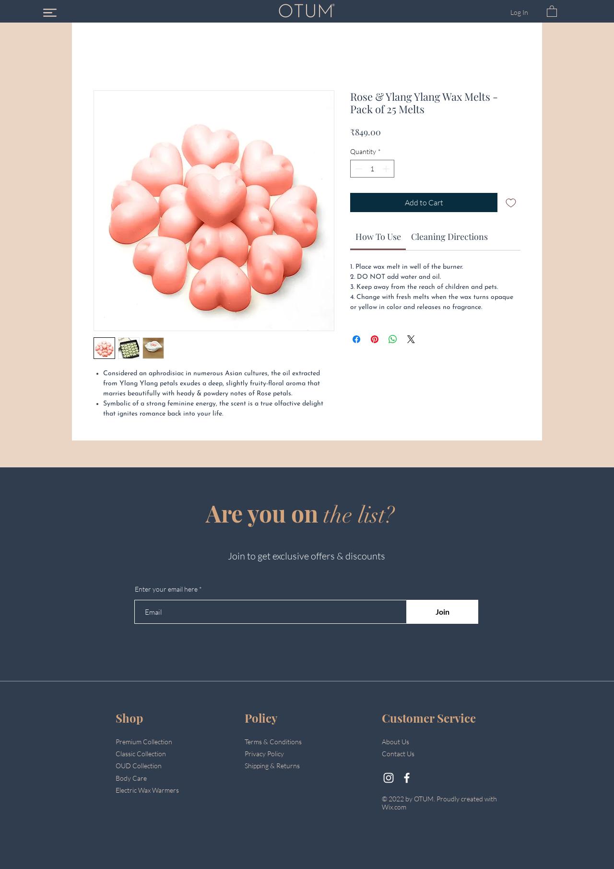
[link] (378, 236)
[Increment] (387, 168)
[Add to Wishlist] (510, 202)
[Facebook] (406, 778)
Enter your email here (166, 589)
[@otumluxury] (388, 778)
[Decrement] (358, 168)
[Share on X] (411, 339)
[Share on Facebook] (356, 339)
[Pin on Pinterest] (374, 339)
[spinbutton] (372, 168)
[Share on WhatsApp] (393, 339)
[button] (50, 13)
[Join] (442, 612)
